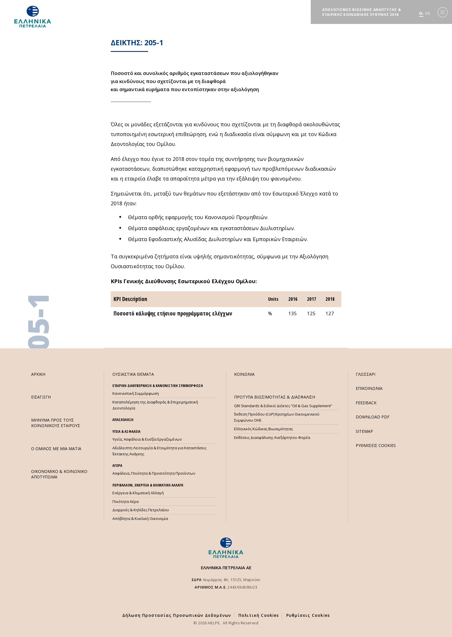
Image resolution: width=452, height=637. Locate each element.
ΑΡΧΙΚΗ (38, 374)
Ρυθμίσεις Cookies (308, 615)
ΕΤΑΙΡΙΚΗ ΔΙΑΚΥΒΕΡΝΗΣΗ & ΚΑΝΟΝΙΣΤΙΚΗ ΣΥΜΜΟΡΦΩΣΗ (157, 385)
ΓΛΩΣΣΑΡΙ (365, 374)
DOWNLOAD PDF (372, 417)
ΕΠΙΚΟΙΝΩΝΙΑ (369, 388)
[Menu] (443, 12)
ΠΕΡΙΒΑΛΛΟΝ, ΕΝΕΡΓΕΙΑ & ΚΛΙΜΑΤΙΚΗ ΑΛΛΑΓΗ (147, 485)
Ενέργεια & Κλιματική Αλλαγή (138, 492)
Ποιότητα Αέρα (125, 501)
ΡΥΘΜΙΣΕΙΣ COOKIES (376, 445)
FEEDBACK (366, 402)
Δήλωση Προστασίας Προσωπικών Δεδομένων (176, 615)
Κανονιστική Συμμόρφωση (135, 393)
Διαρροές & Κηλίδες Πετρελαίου (140, 509)
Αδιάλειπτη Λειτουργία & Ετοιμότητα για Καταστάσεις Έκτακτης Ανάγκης (159, 450)
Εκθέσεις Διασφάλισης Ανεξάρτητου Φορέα (272, 437)
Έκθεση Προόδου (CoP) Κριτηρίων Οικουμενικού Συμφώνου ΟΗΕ (276, 417)
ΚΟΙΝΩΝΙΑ (244, 374)
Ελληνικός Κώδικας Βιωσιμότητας (263, 428)
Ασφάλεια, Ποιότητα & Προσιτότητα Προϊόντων (153, 473)
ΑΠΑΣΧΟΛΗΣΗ (122, 419)
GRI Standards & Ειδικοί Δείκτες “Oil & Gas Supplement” (283, 405)
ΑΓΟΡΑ (117, 465)
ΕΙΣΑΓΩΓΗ (41, 397)
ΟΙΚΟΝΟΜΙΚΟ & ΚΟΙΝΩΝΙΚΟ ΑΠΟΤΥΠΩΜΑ (59, 474)
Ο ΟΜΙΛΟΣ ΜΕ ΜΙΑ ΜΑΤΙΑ (56, 448)
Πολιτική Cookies (258, 615)
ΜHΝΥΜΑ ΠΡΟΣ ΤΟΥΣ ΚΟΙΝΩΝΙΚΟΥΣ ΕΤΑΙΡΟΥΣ (55, 422)
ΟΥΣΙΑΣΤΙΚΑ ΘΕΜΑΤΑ (133, 374)
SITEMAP (364, 431)
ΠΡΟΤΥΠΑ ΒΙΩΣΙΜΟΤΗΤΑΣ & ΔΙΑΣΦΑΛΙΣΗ (274, 397)
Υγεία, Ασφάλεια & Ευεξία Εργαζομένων (147, 439)
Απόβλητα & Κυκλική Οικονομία (140, 518)
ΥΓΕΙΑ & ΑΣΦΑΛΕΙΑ (126, 431)
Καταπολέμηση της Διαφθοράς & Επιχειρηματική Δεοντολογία (155, 405)
